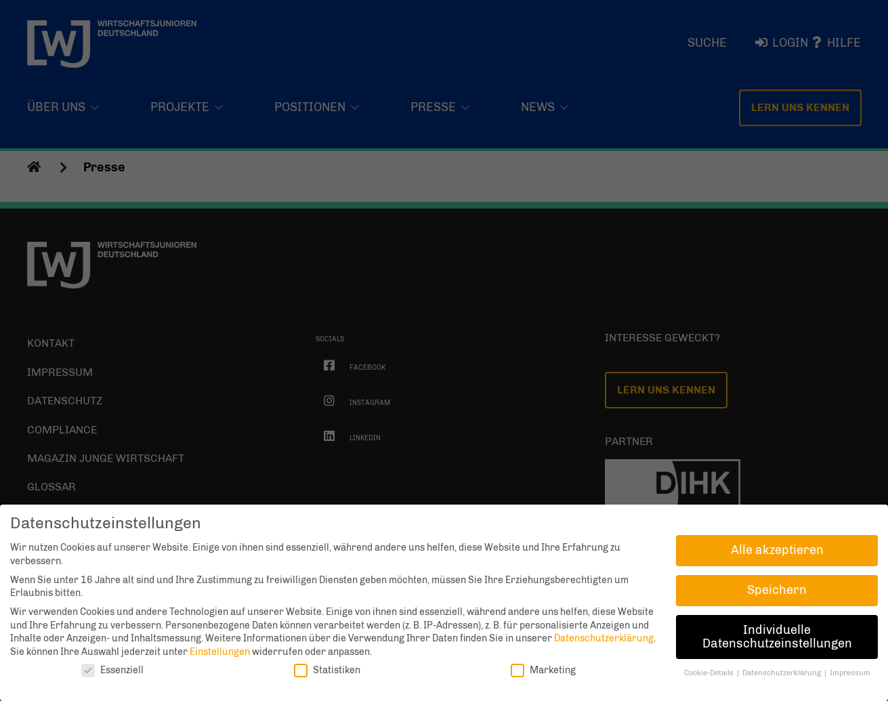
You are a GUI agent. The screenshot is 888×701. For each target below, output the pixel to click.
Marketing (543, 670)
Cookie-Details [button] (710, 672)
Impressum (850, 672)
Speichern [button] (777, 590)
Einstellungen (220, 652)
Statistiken (327, 670)
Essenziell (112, 670)
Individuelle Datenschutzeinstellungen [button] (777, 636)
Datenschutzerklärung (604, 638)
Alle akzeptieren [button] (777, 550)
